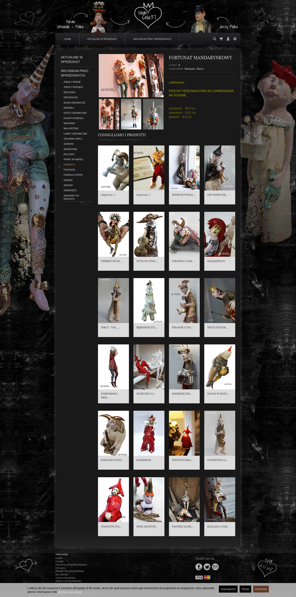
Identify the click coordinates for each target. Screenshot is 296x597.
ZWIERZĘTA (70, 190)
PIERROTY (69, 164)
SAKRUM (68, 144)
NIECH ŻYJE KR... (217, 327)
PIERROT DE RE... (111, 261)
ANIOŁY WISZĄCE (73, 87)
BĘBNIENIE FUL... (147, 327)
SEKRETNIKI (70, 149)
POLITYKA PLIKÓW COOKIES (71, 565)
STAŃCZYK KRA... (182, 460)
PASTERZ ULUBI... (182, 526)
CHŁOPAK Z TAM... (183, 261)
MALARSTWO (71, 128)
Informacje (61, 554)
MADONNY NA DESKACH (71, 197)
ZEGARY (68, 185)
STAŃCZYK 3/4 (145, 393)
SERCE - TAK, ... (110, 327)
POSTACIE (69, 170)
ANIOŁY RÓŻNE (72, 82)
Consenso (261, 589)
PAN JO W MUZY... (218, 393)
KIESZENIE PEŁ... (182, 393)
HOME (67, 38)
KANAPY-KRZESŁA (74, 118)
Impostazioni (228, 589)
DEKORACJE (71, 97)
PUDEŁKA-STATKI (73, 175)
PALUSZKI (69, 154)
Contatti (59, 561)
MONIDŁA (69, 108)
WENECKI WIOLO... (183, 194)
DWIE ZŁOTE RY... (147, 526)
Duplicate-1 (108, 194)
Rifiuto (245, 589)
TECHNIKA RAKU (73, 139)
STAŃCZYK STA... (111, 526)
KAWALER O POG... (112, 460)
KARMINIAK (143, 460)
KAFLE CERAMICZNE (75, 113)
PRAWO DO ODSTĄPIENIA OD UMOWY (69, 573)
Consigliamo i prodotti (122, 134)
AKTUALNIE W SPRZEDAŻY (102, 38)
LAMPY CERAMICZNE (75, 133)
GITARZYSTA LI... (217, 460)
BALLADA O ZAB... (218, 526)
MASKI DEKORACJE (74, 102)
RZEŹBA (68, 180)
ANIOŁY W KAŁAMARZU (68, 581)
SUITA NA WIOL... (147, 261)
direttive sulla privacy (70, 591)
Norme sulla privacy (65, 578)
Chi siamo (60, 568)
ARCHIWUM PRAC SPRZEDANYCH (152, 38)
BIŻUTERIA (70, 92)
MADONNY (69, 123)
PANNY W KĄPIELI (73, 159)
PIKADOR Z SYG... (182, 327)
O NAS (59, 558)
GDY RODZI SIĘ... (217, 194)
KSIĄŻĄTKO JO (216, 261)
